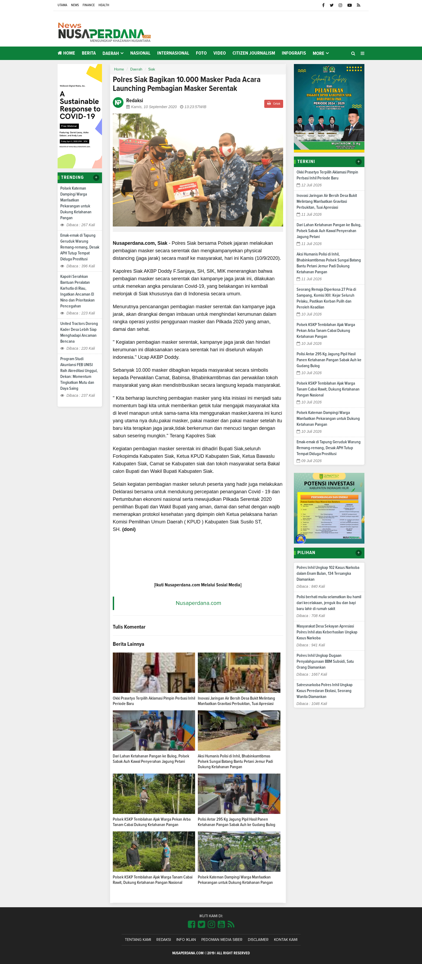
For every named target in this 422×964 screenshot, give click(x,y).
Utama (62, 5)
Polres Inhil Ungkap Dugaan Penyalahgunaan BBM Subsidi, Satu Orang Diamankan (325, 661)
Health (104, 5)
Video (219, 53)
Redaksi (163, 940)
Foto (201, 53)
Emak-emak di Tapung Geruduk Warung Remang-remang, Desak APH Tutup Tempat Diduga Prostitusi (79, 247)
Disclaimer (258, 940)
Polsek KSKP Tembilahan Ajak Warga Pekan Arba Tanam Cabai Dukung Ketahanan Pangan (326, 330)
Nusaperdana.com (198, 603)
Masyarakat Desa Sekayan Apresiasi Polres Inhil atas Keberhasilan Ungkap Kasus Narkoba (327, 632)
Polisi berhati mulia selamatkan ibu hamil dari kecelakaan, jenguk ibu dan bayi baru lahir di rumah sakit (329, 603)
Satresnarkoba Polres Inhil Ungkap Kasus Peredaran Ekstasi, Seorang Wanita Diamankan (325, 691)
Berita (89, 53)
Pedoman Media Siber (221, 940)
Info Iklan (186, 940)
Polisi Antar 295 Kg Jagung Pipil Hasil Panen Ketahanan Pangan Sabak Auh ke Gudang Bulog (329, 360)
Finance (89, 5)
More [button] (318, 53)
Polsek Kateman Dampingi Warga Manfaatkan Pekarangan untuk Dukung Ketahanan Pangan (328, 418)
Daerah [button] (111, 53)
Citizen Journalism (254, 53)
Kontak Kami (285, 940)
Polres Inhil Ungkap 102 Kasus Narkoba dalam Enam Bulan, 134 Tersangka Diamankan (328, 573)
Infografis (294, 53)
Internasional (173, 53)
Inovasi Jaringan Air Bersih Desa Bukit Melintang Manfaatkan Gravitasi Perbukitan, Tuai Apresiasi (327, 201)
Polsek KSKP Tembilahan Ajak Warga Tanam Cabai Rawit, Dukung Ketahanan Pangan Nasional (328, 389)
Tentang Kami (138, 940)
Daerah (136, 69)
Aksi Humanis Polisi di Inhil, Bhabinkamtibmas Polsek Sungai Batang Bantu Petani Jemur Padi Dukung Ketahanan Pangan (235, 761)
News (75, 5)
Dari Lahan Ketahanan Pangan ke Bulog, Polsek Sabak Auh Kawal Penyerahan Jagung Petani (329, 231)
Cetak (273, 103)
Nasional (140, 53)
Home (66, 53)
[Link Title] (191, 924)
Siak (151, 69)
